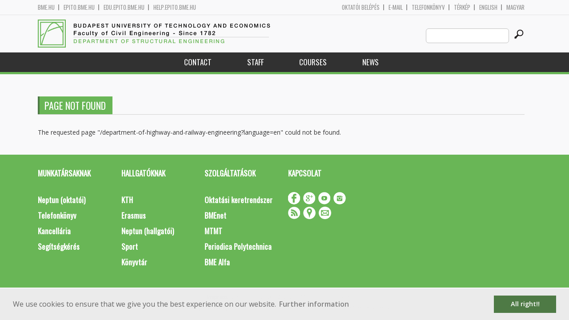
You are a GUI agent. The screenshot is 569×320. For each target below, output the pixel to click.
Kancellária (54, 230)
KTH (127, 199)
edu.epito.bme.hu (124, 7)
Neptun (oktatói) (61, 199)
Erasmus (133, 215)
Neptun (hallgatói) (147, 230)
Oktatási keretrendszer (238, 199)
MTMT (213, 230)
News (370, 62)
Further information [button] (314, 304)
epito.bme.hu (79, 7)
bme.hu (46, 7)
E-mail (396, 7)
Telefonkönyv (428, 7)
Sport (129, 246)
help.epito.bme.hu (174, 7)
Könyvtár (134, 262)
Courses (313, 62)
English (488, 7)
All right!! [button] (525, 304)
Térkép (462, 7)
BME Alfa (217, 262)
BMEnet (215, 215)
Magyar (515, 7)
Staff (255, 62)
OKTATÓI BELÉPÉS (361, 7)
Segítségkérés (59, 246)
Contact (198, 62)
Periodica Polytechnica (238, 246)
